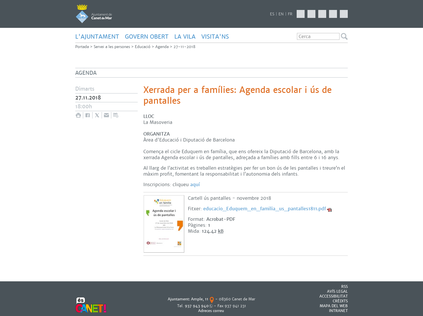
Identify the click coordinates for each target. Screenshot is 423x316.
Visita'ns (215, 36)
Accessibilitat (333, 296)
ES (272, 14)
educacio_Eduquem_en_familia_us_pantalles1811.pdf (264, 209)
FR (290, 14)
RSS (344, 286)
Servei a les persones (112, 46)
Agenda (162, 46)
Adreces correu (211, 310)
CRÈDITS (340, 301)
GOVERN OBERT (147, 36)
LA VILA (185, 36)
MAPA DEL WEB (334, 305)
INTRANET (338, 310)
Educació (142, 46)
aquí (195, 185)
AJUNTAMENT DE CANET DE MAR (93, 14)
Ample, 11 (199, 299)
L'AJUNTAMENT (97, 36)
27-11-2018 (184, 46)
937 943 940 (197, 305)
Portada (82, 46)
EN (281, 14)
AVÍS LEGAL (337, 291)
